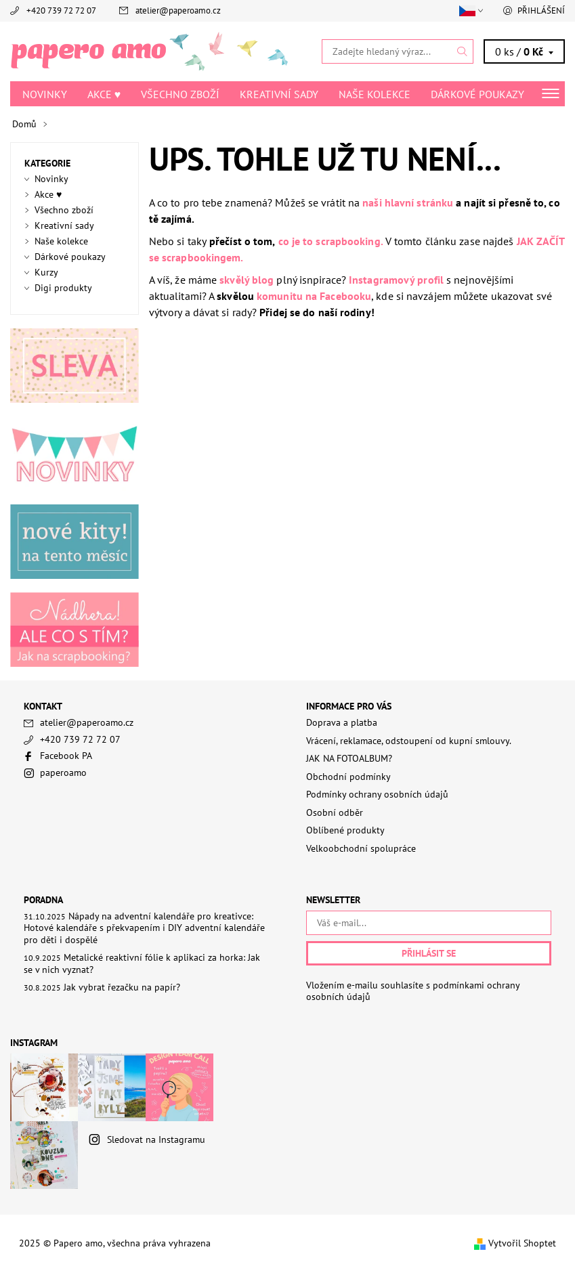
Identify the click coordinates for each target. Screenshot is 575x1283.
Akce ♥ (104, 94)
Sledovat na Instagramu (156, 1139)
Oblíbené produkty (345, 830)
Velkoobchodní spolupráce (361, 848)
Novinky (44, 94)
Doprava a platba (341, 722)
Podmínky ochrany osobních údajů (377, 794)
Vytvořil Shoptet (522, 1243)
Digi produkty (63, 288)
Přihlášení (541, 10)
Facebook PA (66, 755)
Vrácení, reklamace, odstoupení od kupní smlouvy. (408, 741)
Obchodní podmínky (348, 776)
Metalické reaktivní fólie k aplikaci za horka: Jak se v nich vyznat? (142, 963)
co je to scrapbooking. (330, 241)
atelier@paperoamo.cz (178, 10)
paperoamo (63, 772)
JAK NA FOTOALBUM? (349, 758)
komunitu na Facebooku (314, 296)
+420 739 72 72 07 (61, 10)
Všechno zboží (180, 94)
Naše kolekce (374, 94)
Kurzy (46, 272)
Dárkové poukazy (477, 94)
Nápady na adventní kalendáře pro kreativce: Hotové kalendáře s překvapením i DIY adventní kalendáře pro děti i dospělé (144, 928)
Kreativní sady (279, 94)
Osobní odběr (334, 812)
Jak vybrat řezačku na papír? (122, 987)
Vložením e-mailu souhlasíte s (412, 991)
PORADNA (43, 900)
